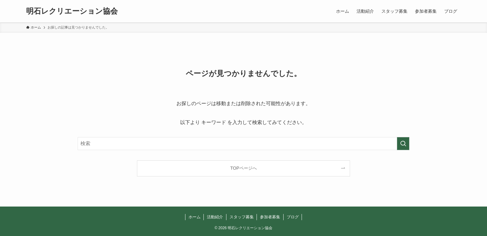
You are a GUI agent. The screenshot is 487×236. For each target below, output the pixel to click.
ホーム (195, 217)
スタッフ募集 (242, 217)
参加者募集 (270, 217)
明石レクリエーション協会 (72, 11)
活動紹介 (215, 217)
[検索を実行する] (403, 143)
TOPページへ (243, 168)
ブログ (293, 217)
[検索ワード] (243, 143)
